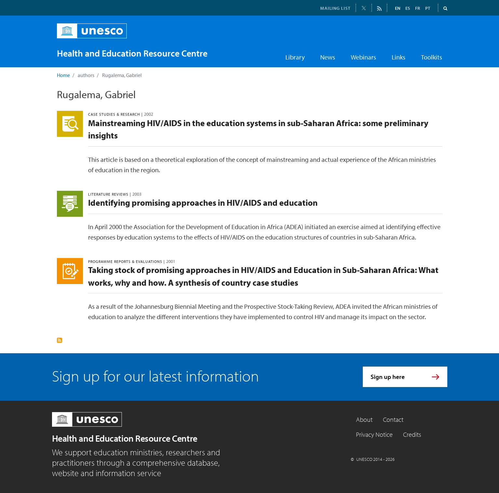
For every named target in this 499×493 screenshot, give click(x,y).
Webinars (363, 57)
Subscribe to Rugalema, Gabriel (59, 340)
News (327, 57)
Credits (412, 434)
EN (397, 8)
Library (295, 57)
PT (427, 8)
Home (63, 75)
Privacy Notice (374, 434)
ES (407, 8)
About (364, 419)
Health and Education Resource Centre (124, 438)
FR (417, 8)
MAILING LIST (335, 8)
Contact (393, 419)
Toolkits (431, 57)
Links (398, 57)
